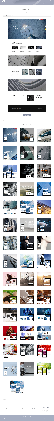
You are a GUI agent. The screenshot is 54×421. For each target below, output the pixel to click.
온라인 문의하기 (34, 408)
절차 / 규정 (39, 2)
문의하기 (45, 2)
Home (50, 1)
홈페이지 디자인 (34, 2)
